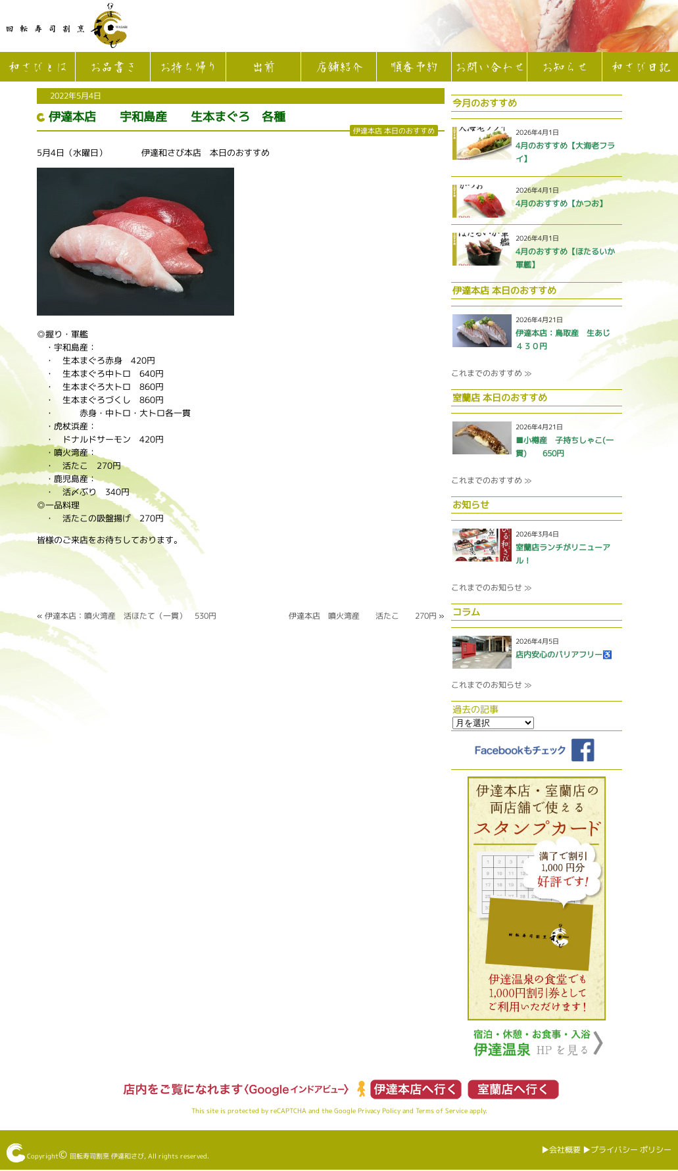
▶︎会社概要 (561, 1149)
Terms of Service (442, 1110)
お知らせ (564, 67)
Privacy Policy (379, 1110)
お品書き (112, 67)
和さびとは (37, 67)
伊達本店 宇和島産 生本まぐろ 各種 (167, 116)
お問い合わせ (489, 67)
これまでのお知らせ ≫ (491, 587)
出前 (263, 67)
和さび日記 (640, 67)
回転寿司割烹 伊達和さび (107, 1155)
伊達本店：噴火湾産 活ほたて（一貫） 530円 (130, 615)
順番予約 (413, 67)
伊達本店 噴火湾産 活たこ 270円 (363, 615)
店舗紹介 (338, 67)
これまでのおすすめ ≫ (491, 373)
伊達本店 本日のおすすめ (394, 130)
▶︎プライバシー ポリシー (627, 1149)
